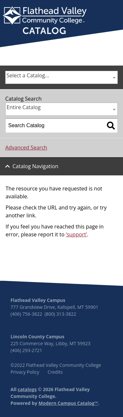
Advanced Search (26, 147)
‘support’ (76, 234)
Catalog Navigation (35, 166)
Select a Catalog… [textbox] (28, 75)
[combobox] (61, 77)
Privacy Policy (24, 372)
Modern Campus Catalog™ (68, 403)
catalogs (27, 389)
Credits (55, 372)
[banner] (45, 21)
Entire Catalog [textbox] (24, 107)
